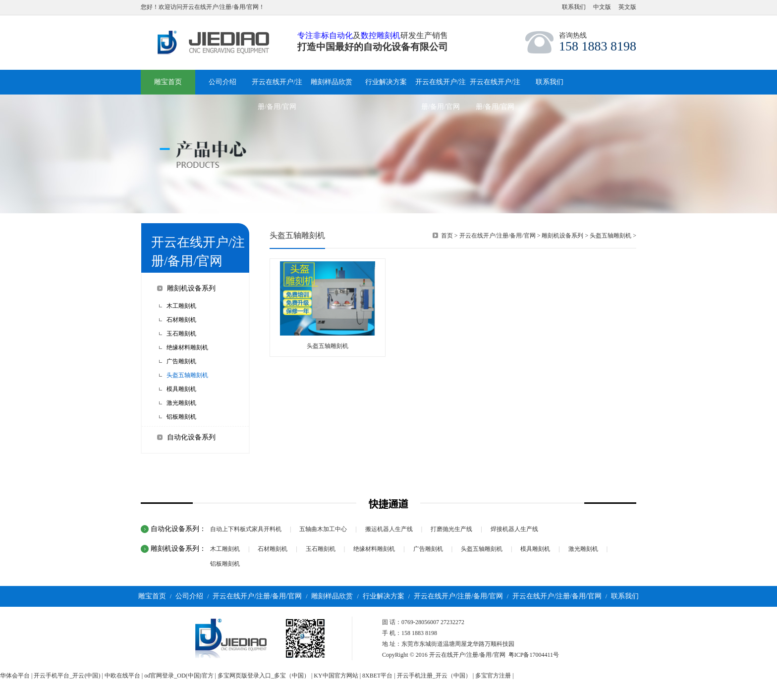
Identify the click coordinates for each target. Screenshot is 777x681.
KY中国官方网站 (336, 675)
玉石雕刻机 (181, 333)
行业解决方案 (383, 596)
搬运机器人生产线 (389, 529)
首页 (447, 235)
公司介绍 (189, 596)
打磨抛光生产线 (451, 529)
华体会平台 (15, 675)
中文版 (602, 6)
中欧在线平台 (122, 675)
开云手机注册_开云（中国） (434, 675)
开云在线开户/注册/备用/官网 (497, 235)
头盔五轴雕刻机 (187, 375)
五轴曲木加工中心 (323, 529)
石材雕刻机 (181, 319)
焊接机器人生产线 (514, 529)
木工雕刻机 (181, 305)
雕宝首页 (168, 82)
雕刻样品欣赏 (332, 596)
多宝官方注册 (493, 675)
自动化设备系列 (191, 437)
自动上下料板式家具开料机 (245, 529)
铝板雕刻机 (181, 416)
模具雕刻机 (181, 389)
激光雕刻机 (181, 402)
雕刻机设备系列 (191, 288)
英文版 (627, 6)
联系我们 (574, 6)
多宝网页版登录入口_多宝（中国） (264, 675)
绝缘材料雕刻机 (187, 347)
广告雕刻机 (181, 361)
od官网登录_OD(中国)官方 (178, 675)
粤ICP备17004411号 (533, 654)
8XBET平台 (377, 675)
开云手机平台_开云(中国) (67, 675)
